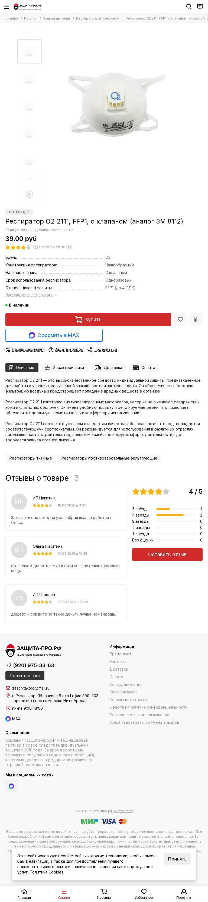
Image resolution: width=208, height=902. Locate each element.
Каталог (30, 18)
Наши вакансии (123, 692)
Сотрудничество (125, 684)
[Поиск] (189, 7)
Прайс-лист (120, 654)
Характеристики (64, 367)
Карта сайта (124, 811)
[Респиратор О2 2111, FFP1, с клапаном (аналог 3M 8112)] (117, 102)
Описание (21, 367)
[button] (29, 32)
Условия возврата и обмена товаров (144, 722)
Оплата (144, 367)
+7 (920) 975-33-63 (29, 665)
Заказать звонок (24, 675)
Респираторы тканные (30, 458)
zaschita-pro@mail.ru (31, 688)
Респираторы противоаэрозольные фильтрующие (109, 458)
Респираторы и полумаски (97, 18)
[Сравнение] (196, 319)
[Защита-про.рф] (27, 7)
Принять (177, 859)
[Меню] (7, 7)
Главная (12, 18)
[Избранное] (180, 319)
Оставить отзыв (167, 554)
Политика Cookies (46, 872)
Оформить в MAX (54, 335)
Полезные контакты (128, 699)
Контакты (118, 661)
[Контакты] (199, 7)
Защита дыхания (56, 18)
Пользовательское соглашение (139, 714)
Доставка (108, 367)
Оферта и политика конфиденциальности (148, 707)
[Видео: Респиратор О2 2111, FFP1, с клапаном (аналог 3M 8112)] (29, 194)
